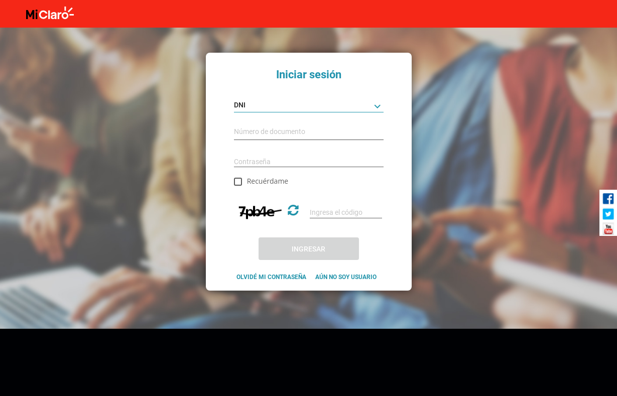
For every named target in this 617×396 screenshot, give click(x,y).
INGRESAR (308, 249)
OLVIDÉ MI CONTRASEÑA (271, 277)
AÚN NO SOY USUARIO (346, 277)
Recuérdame (268, 181)
